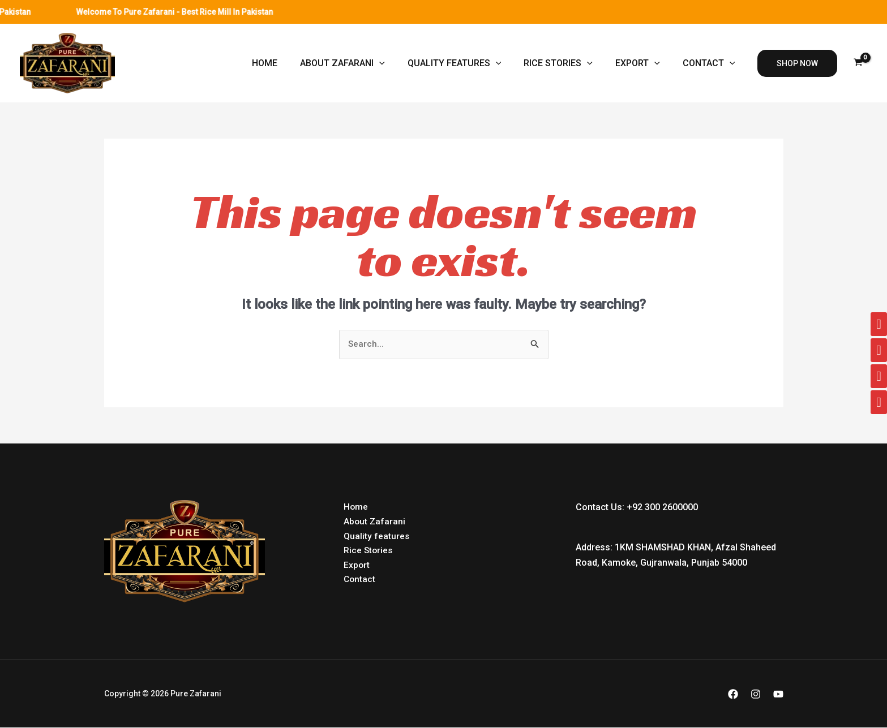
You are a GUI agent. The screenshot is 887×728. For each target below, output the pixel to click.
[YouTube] (778, 694)
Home (289, 63)
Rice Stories (569, 63)
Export (644, 63)
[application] (399, 63)
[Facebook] (733, 694)
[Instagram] (756, 694)
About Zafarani (362, 63)
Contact (711, 63)
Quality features (470, 63)
